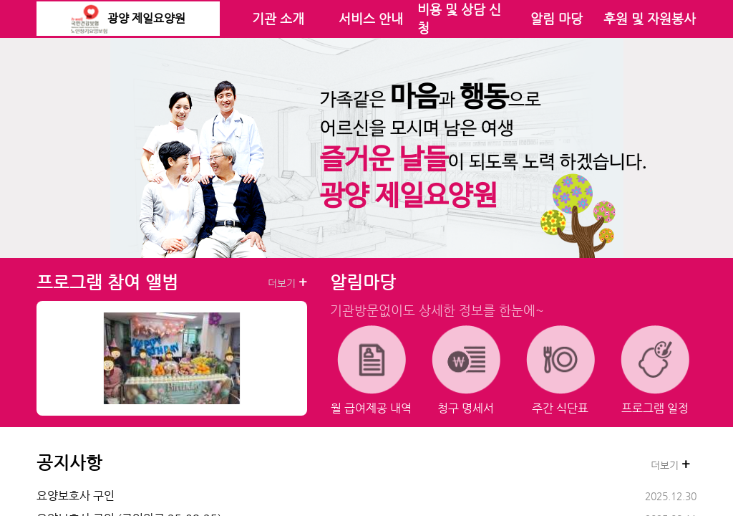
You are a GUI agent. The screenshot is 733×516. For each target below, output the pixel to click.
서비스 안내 (371, 18)
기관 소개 (278, 18)
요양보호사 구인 (76, 495)
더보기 (287, 282)
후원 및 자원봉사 (649, 18)
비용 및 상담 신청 (459, 18)
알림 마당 (556, 18)
